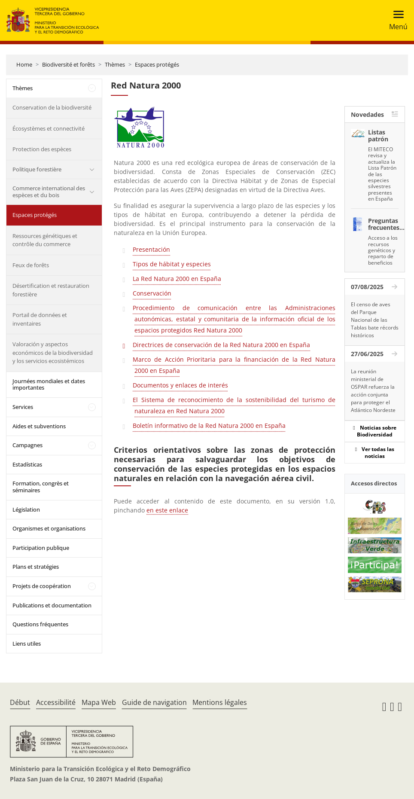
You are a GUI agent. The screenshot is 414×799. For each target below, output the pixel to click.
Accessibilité (56, 702)
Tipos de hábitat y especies (172, 264)
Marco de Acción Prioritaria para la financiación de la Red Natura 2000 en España (234, 365)
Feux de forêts (30, 265)
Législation (26, 509)
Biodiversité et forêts (68, 64)
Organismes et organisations (48, 528)
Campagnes (27, 445)
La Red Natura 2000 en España (177, 278)
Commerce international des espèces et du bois (48, 191)
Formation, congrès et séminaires (40, 486)
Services (22, 407)
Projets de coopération (41, 586)
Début (20, 702)
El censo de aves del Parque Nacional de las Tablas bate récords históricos (375, 320)
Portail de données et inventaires (39, 319)
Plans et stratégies (35, 566)
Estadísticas (27, 464)
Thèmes (115, 64)
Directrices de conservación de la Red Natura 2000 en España (221, 345)
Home (24, 64)
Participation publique (40, 548)
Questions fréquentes (40, 624)
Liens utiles (26, 643)
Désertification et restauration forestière (50, 290)
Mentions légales (219, 702)
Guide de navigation (154, 702)
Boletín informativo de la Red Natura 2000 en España (209, 425)
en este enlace (167, 510)
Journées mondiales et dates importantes (48, 384)
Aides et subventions (39, 426)
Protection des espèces (41, 149)
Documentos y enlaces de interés (180, 385)
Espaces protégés (157, 64)
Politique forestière (36, 169)
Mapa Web (99, 702)
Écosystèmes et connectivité (48, 128)
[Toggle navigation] (396, 20)
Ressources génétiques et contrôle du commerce (44, 240)
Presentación (151, 249)
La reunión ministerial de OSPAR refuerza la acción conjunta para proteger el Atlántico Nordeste (373, 391)
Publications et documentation (51, 605)
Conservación (152, 293)
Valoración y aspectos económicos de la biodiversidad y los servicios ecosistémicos (52, 352)
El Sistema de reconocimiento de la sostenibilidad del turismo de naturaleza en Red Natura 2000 (234, 405)
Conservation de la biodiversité (51, 107)
